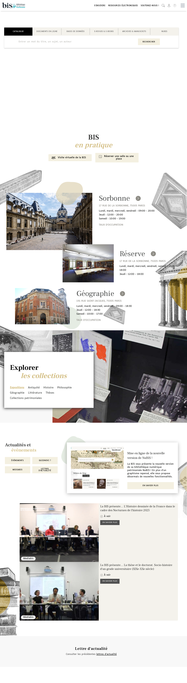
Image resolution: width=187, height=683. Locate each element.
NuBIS (164, 32)
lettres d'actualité (106, 654)
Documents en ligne (46, 32)
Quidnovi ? (45, 461)
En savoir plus (150, 486)
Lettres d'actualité (45, 470)
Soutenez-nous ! (150, 6)
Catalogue (18, 32)
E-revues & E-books (104, 32)
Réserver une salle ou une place (116, 158)
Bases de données (75, 32)
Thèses (54, 393)
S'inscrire (99, 6)
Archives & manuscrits (134, 32)
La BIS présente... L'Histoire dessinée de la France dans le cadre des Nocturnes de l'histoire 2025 (137, 509)
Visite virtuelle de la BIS (67, 159)
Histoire (52, 388)
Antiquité (36, 388)
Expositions (17, 388)
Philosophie (70, 388)
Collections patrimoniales (26, 398)
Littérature (37, 393)
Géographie (17, 393)
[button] (163, 6)
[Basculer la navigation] (183, 6)
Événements (17, 461)
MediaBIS (17, 470)
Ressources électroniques (123, 6)
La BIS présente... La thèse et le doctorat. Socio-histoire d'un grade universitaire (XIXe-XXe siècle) (136, 567)
